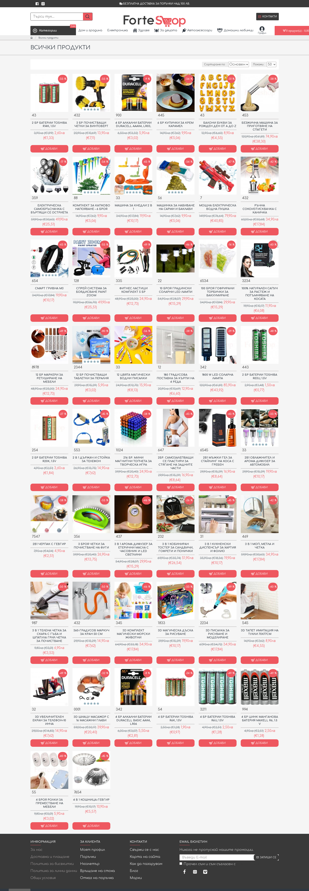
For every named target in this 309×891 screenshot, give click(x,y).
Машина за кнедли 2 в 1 (133, 207)
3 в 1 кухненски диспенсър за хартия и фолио (217, 547)
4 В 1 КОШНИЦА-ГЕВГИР (91, 799)
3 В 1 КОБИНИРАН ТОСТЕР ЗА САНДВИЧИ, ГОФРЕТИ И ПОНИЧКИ (175, 547)
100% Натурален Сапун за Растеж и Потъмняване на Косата (260, 293)
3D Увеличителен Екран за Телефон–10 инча (49, 720)
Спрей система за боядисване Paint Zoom (91, 292)
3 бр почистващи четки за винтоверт (91, 124)
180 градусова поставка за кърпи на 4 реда (175, 378)
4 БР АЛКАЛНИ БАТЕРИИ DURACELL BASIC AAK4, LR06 (133, 720)
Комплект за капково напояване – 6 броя (91, 207)
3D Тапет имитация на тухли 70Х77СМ (259, 632)
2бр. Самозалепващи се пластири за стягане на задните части (175, 463)
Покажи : (260, 64)
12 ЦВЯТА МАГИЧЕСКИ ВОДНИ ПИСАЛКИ (133, 376)
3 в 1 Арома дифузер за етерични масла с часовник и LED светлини (133, 549)
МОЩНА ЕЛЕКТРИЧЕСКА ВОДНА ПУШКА (217, 207)
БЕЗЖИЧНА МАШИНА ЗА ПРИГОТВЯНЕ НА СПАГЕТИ (260, 126)
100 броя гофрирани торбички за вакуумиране (217, 292)
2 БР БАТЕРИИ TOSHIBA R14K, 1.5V (49, 124)
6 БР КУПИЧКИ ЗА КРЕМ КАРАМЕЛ (176, 124)
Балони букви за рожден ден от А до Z (217, 124)
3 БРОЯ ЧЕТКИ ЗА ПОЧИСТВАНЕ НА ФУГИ (91, 545)
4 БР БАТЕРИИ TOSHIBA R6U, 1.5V (217, 718)
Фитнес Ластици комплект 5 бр (133, 290)
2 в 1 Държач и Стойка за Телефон (91, 459)
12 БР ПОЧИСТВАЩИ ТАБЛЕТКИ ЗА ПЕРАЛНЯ (91, 376)
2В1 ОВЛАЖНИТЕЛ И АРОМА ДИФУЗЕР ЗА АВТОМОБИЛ (259, 461)
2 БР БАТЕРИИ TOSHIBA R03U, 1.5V (259, 376)
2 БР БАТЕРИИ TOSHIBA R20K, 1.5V (49, 459)
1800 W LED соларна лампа (217, 376)
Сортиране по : (212, 64)
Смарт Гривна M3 (49, 288)
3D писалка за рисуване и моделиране (217, 634)
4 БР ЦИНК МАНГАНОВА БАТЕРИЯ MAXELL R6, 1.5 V (260, 720)
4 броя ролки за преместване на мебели (49, 803)
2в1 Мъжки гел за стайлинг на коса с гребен (217, 461)
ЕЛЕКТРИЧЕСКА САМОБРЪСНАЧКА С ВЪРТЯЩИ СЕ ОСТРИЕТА (49, 209)
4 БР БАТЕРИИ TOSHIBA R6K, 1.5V (175, 718)
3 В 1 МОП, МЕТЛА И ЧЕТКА (259, 545)
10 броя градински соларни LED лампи (175, 290)
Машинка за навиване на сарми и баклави (176, 209)
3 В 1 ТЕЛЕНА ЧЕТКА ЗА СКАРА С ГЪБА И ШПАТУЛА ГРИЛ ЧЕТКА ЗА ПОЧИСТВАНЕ (49, 635)
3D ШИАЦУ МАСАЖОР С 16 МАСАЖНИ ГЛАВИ (91, 718)
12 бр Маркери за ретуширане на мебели (49, 378)
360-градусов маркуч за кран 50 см (91, 632)
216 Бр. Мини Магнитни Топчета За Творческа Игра (133, 461)
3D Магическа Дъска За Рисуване (175, 632)
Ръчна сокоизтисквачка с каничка (260, 209)
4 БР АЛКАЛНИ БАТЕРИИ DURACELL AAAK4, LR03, (133, 124)
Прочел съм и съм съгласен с (221, 864)
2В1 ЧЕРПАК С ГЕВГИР (49, 543)
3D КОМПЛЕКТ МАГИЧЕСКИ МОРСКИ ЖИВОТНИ (133, 634)
